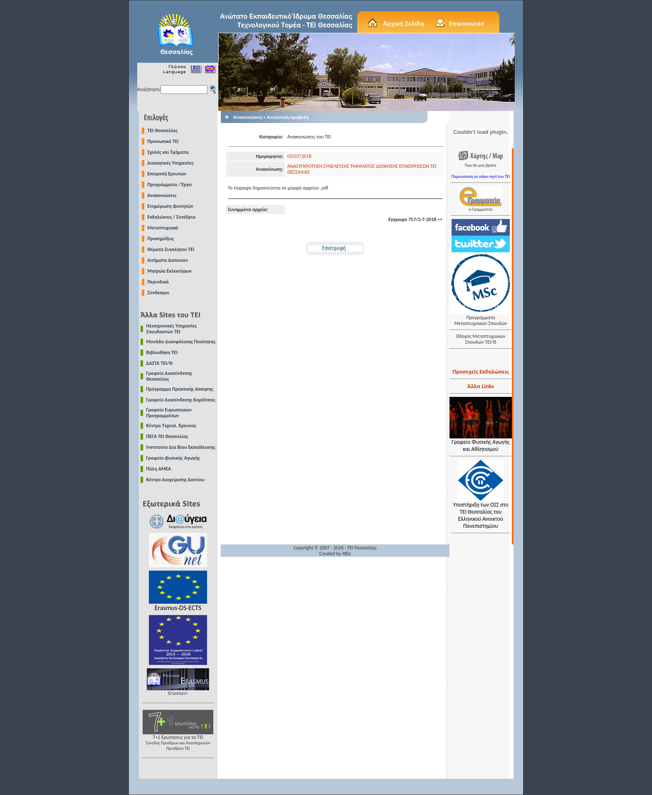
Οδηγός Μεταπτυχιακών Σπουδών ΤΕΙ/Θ (480, 339)
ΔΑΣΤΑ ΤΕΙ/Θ (159, 363)
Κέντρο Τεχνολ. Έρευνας (171, 425)
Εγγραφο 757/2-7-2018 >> (415, 219)
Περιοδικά (158, 282)
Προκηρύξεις (160, 238)
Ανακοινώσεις (161, 195)
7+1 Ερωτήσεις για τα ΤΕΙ (178, 740)
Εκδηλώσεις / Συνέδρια (171, 217)
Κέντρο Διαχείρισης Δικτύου (175, 479)
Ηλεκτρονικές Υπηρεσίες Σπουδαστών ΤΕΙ (171, 329)
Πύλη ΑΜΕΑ (158, 469)
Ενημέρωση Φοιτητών (170, 206)
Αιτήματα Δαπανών (167, 260)
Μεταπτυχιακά (162, 228)
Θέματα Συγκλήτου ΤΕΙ (170, 249)
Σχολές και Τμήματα (168, 152)
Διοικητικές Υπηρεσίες (170, 163)
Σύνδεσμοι (158, 292)
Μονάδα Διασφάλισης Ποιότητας (181, 342)
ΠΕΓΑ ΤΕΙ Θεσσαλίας (167, 436)
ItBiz (346, 553)
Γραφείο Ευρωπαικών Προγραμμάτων (169, 412)
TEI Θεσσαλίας (162, 130)
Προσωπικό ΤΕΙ (163, 141)
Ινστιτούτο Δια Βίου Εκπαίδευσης (180, 447)
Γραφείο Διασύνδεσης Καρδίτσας (180, 400)
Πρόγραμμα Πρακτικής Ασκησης (179, 389)
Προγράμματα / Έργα (169, 184)
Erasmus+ (178, 691)
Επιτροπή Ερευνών (166, 174)
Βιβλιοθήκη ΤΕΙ (162, 352)
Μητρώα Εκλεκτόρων (169, 271)
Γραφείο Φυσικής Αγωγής (173, 458)
